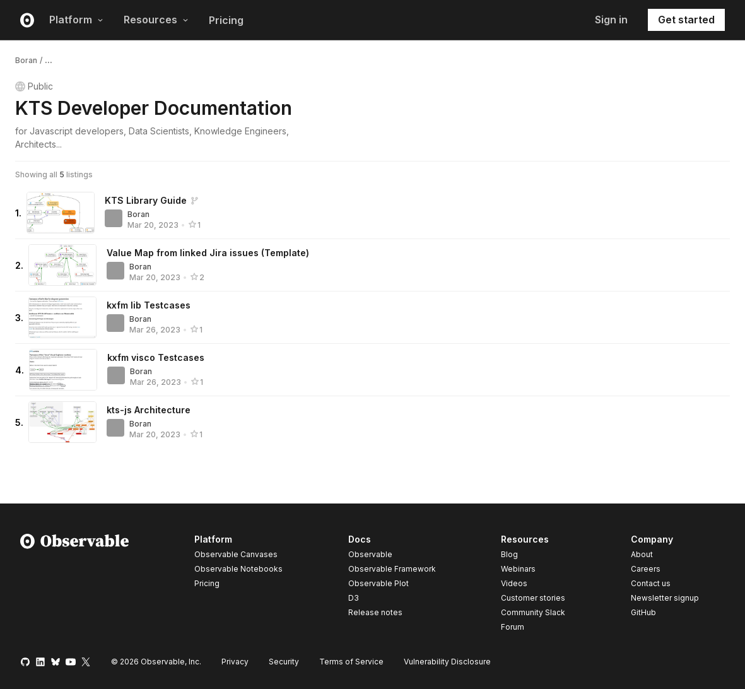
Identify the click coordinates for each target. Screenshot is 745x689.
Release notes (375, 612)
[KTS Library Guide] (60, 212)
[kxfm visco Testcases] (63, 370)
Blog (509, 554)
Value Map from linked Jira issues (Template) (208, 252)
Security (284, 661)
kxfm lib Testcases (149, 305)
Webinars (518, 569)
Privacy (235, 661)
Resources (156, 19)
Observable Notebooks (238, 569)
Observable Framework (392, 569)
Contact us (651, 583)
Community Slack (533, 612)
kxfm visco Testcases (155, 357)
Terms (351, 661)
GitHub (643, 612)
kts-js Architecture (149, 409)
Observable (370, 554)
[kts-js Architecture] (62, 422)
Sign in (611, 19)
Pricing (226, 20)
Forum (512, 627)
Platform (76, 19)
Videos (514, 583)
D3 (353, 598)
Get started (686, 19)
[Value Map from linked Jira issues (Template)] (62, 265)
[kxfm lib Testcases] (62, 317)
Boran (26, 60)
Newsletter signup (665, 598)
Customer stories (533, 598)
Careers (645, 569)
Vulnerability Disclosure (447, 661)
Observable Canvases (236, 554)
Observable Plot (378, 583)
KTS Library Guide (146, 200)
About (642, 554)
